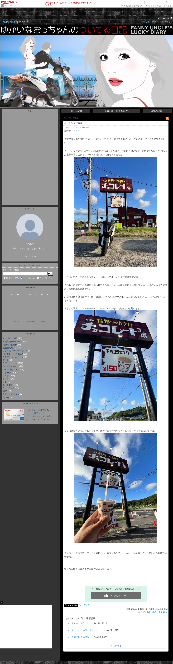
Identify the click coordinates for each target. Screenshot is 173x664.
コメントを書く (159, 611)
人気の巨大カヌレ (80, 637)
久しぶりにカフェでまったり (86, 630)
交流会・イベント (11, 394)
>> (131, 6)
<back (17, 322)
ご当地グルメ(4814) (80, 127)
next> (43, 322)
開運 (5, 391)
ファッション (9, 388)
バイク (6, 376)
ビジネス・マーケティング (15, 351)
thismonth (30, 322)
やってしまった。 (11, 366)
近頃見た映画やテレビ (13, 341)
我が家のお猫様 (10, 344)
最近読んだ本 (9, 348)
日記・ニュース (10, 363)
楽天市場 (167, 6)
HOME (4, 22)
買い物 (6, 397)
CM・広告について (11, 369)
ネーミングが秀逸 (73, 123)
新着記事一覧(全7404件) (116, 111)
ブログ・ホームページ (13, 357)
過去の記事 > (157, 111)
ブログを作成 (154, 6)
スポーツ (7, 372)
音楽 (5, 382)
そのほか (9, 5)
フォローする (29, 256)
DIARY (13, 22)
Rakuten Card (30, 404)
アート (6, 360)
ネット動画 (8, 385)
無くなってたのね (80, 623)
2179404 (163, 18)
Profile (29, 209)
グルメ (6, 379)
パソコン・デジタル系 (13, 354)
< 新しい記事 (75, 111)
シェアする (84, 605)
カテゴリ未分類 (10, 338)
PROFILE (23, 22)
